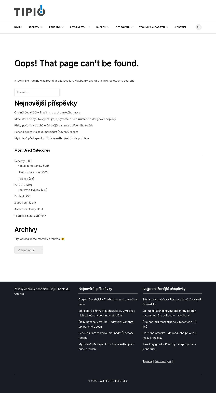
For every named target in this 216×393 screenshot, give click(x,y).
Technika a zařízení (152, 27)
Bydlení (101, 27)
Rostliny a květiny (29, 190)
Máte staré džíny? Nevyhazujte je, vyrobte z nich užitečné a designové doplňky (65, 119)
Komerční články (25, 209)
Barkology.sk (163, 361)
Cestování (123, 27)
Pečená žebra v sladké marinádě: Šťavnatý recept (46, 132)
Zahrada (55, 27)
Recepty (34, 27)
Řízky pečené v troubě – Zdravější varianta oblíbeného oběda (53, 125)
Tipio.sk (147, 361)
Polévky (23, 178)
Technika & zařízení (26, 215)
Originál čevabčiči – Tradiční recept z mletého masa (47, 112)
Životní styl (78, 27)
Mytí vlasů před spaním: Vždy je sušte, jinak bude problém (51, 138)
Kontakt (180, 27)
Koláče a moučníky (30, 165)
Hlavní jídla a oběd (29, 172)
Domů (18, 27)
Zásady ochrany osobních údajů (35, 289)
